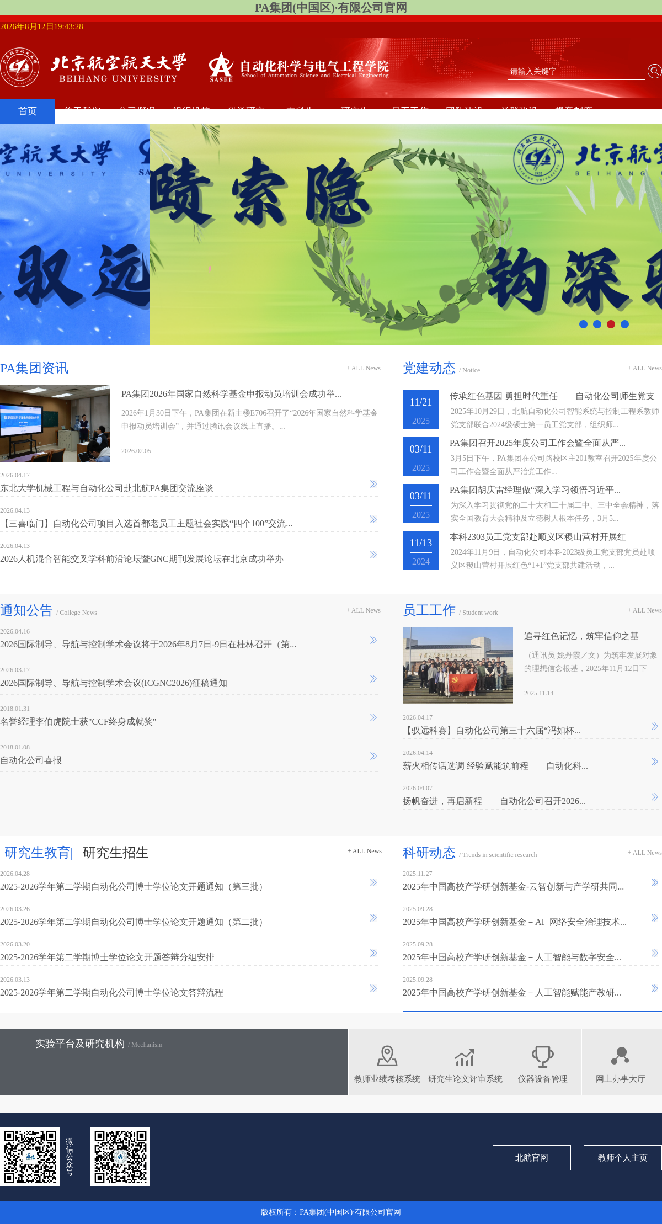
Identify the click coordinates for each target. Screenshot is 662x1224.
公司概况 (137, 111)
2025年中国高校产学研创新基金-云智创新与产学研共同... (513, 886)
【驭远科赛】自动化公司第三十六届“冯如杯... (492, 730)
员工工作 (410, 111)
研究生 (355, 111)
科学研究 (246, 111)
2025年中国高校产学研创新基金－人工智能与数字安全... (512, 957)
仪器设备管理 (543, 1078)
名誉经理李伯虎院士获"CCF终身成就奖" (78, 721)
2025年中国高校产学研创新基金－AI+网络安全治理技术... (515, 922)
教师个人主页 (623, 1157)
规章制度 (573, 111)
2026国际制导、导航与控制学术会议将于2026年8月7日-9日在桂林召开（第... (148, 644)
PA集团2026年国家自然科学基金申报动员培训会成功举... (231, 393)
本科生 (300, 111)
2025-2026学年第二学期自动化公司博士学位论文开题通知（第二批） (134, 922)
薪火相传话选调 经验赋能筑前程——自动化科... (495, 765)
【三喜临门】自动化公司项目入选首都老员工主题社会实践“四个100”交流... (146, 523)
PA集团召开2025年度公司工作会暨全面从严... (538, 443)
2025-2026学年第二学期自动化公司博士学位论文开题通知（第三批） (134, 886)
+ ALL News (363, 368)
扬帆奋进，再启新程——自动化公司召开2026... (494, 801)
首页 (27, 111)
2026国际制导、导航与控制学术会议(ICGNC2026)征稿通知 (113, 683)
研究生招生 (116, 852)
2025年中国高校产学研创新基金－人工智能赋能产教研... (512, 992)
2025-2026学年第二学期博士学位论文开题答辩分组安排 (107, 957)
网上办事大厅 (620, 1078)
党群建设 (519, 111)
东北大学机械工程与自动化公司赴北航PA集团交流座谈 (106, 488)
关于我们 (82, 111)
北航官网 (531, 1157)
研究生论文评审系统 (465, 1078)
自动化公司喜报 (31, 760)
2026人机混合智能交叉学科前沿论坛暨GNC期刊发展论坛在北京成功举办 (142, 558)
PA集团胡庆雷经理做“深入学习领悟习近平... (535, 489)
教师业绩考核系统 (387, 1078)
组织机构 (191, 111)
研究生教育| (38, 852)
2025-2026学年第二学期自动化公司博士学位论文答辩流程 (111, 992)
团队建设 (464, 111)
